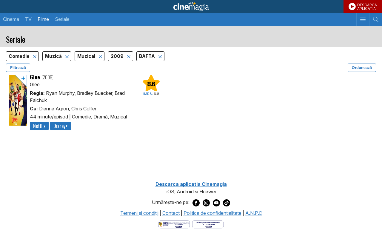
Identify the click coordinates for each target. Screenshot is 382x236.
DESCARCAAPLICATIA (367, 7)
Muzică (54, 56)
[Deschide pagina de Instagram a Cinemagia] (206, 202)
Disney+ (60, 125)
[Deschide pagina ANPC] (174, 224)
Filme (43, 19)
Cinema (11, 19)
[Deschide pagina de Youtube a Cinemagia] (216, 202)
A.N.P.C (253, 213)
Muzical (86, 56)
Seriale (62, 19)
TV (28, 19)
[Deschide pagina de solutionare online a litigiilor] (208, 224)
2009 (118, 56)
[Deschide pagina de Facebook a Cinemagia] (196, 202)
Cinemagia (191, 6)
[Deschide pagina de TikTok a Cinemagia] (226, 202)
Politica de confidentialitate (212, 213)
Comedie (20, 56)
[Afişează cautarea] (375, 19)
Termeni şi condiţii (139, 213)
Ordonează (362, 67)
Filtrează (18, 67)
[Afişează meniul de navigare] (362, 19)
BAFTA (147, 56)
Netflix (39, 125)
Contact (171, 213)
